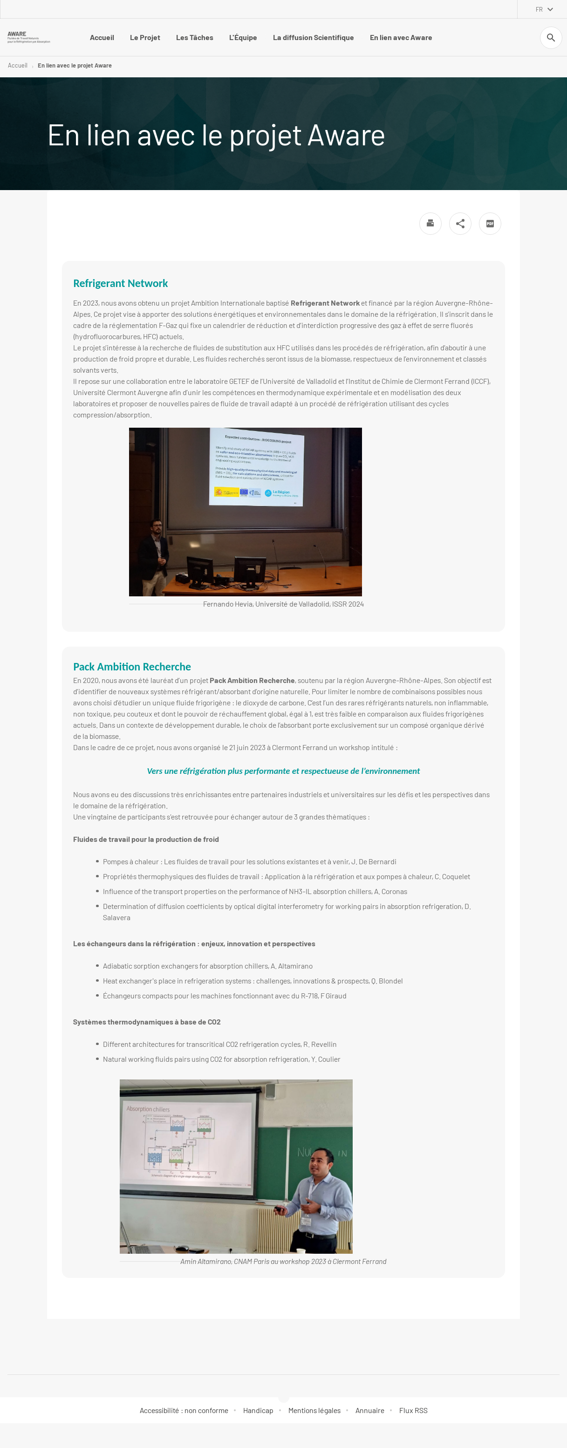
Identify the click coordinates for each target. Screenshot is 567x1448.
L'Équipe (243, 37)
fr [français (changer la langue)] (539, 9)
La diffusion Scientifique (313, 37)
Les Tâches (194, 37)
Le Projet (145, 37)
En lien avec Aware (401, 37)
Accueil (102, 37)
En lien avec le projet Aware (75, 65)
